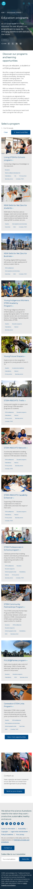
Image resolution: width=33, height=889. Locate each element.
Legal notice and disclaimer (19, 832)
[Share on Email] (20, 43)
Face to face (7, 227)
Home (2, 12)
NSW (14, 227)
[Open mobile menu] (24, 3)
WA (15, 176)
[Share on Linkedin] (16, 43)
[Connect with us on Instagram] (6, 823)
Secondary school (9, 179)
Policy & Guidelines (7, 834)
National (16, 327)
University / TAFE (20, 179)
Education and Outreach (14, 12)
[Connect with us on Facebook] (2, 823)
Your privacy (20, 834)
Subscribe (25, 859)
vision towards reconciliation (14, 884)
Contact (4, 39)
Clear (6, 132)
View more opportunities (16, 737)
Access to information (8, 829)
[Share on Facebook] (8, 43)
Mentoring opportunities (10, 571)
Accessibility (22, 829)
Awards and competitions (18, 368)
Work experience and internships (19, 224)
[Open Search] (29, 3)
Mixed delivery (8, 176)
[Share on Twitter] (12, 43)
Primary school (22, 176)
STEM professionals (9, 268)
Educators (7, 170)
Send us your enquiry (14, 791)
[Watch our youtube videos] (22, 823)
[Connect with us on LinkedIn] (10, 823)
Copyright (4, 832)
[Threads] (18, 823)
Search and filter (21, 132)
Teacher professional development (12, 173)
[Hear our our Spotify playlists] (14, 823)
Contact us (8, 848)
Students (7, 224)
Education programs (17, 324)
